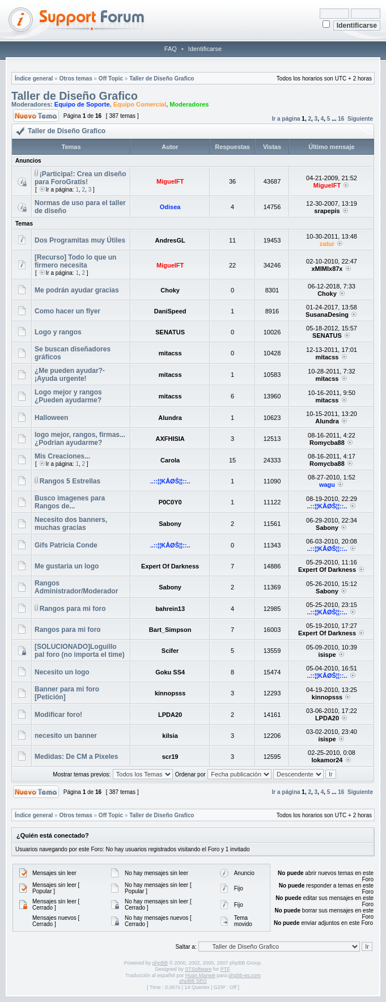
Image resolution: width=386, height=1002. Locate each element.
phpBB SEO (193, 981)
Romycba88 (327, 442)
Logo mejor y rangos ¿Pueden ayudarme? (68, 396)
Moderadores (189, 104)
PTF (225, 969)
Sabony (170, 523)
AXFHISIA (169, 438)
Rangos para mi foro (73, 609)
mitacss (170, 353)
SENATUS (170, 332)
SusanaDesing (327, 314)
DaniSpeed (170, 311)
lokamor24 (326, 760)
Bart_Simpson (170, 629)
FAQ (170, 48)
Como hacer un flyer (67, 311)
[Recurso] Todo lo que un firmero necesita (75, 261)
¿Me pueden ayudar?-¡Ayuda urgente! (70, 375)
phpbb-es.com (244, 975)
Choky (170, 290)
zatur (327, 243)
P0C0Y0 (170, 502)
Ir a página (286, 119)
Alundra (170, 417)
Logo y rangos (58, 332)
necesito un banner (66, 736)
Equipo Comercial (140, 104)
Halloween (51, 418)
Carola (170, 460)
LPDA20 (170, 714)
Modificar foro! (58, 715)
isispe (327, 654)
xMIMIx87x (326, 268)
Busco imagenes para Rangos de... (70, 502)
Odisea (170, 206)
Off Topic (111, 78)
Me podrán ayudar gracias (77, 290)
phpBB (160, 963)
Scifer (170, 650)
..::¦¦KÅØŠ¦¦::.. (170, 481)
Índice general (34, 78)
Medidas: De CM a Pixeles (76, 757)
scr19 (170, 756)
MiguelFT (170, 181)
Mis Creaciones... (62, 456)
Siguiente (360, 119)
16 (341, 119)
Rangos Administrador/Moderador (76, 587)
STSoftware (198, 969)
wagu (327, 484)
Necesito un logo (62, 672)
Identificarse (205, 48)
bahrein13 (170, 608)
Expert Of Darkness (170, 566)
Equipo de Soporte (82, 104)
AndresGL (170, 240)
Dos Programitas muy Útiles (80, 240)
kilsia (170, 735)
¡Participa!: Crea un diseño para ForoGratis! (80, 178)
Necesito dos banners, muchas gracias (71, 524)
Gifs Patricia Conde (66, 545)
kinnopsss (170, 693)
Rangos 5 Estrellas (70, 481)
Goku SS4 (170, 672)
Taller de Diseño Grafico (161, 78)
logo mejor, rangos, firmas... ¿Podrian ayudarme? (80, 439)
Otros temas (75, 78)
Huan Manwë (200, 975)
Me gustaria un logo (67, 566)
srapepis (327, 210)
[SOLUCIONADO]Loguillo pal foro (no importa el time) (80, 651)
